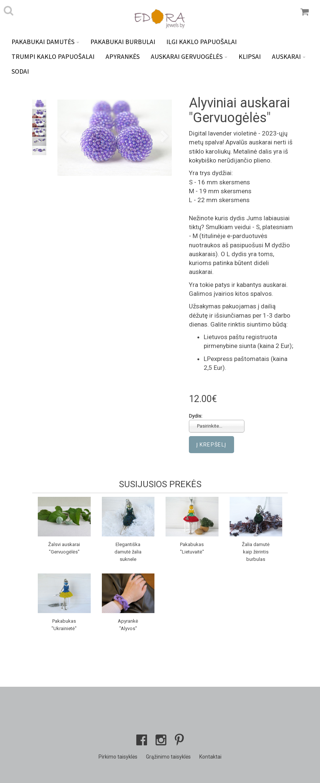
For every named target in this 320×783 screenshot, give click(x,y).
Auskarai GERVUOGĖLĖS (189, 56)
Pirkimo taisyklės (118, 757)
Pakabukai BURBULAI (122, 41)
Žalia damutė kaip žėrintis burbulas (256, 552)
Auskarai (289, 56)
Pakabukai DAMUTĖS (45, 41)
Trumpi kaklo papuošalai (52, 56)
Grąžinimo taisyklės (168, 757)
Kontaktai (210, 757)
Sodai (20, 71)
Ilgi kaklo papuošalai (201, 41)
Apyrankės (123, 56)
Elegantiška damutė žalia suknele (127, 552)
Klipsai (250, 56)
